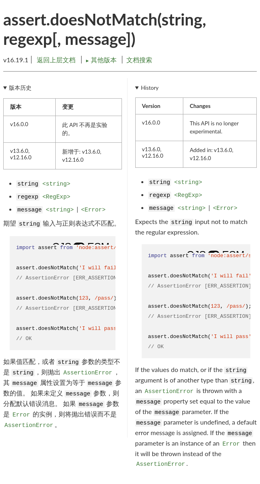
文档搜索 (139, 59)
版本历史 (20, 88)
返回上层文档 (56, 59)
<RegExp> (56, 197)
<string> (56, 184)
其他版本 (101, 59)
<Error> (93, 210)
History (150, 88)
